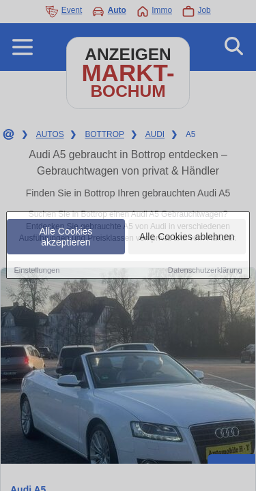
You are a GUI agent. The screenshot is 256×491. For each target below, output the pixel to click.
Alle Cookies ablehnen (186, 237)
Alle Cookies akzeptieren (66, 237)
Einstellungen (36, 271)
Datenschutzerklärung (205, 271)
